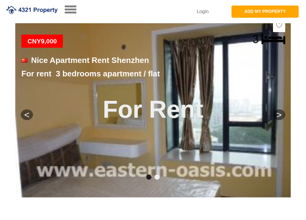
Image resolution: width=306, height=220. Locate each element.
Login (203, 11)
